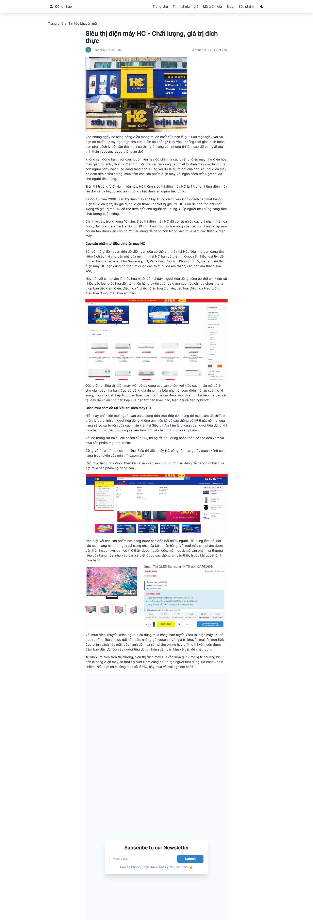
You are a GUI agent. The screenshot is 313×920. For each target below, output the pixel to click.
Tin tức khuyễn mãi (83, 23)
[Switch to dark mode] (262, 6)
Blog (230, 6)
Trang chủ (160, 6)
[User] (51, 6)
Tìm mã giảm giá (185, 6)
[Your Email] (142, 859)
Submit (190, 859)
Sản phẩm (246, 6)
